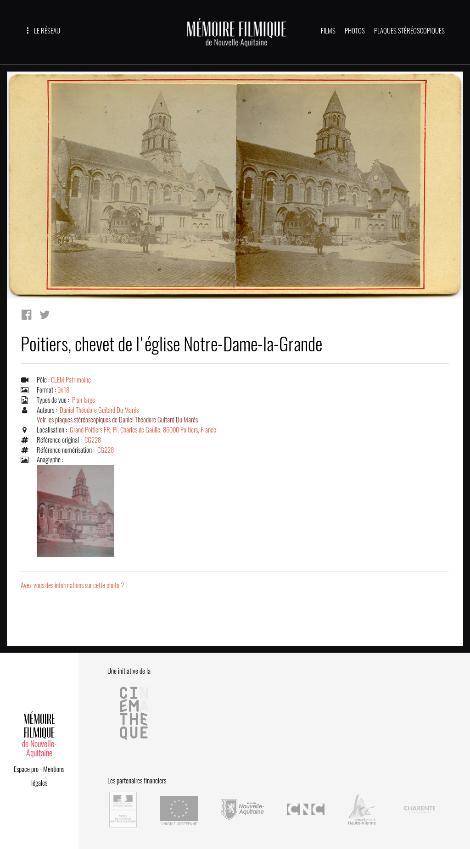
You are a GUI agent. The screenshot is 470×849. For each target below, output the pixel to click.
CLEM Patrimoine (71, 379)
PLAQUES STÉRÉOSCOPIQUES (409, 30)
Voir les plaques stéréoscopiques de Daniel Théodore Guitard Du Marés (117, 419)
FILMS (328, 30)
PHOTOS (355, 30)
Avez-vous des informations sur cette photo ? (72, 585)
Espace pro (26, 769)
